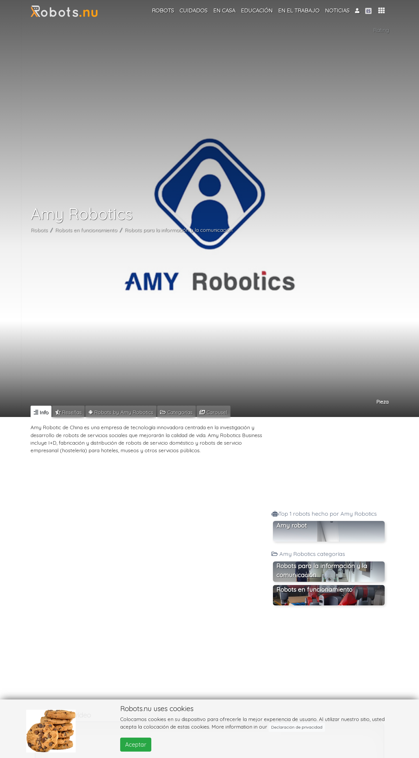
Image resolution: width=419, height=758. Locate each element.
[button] (381, 10)
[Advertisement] (328, 462)
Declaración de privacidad (296, 727)
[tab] (41, 412)
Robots (39, 230)
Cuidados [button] (193, 10)
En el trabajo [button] (298, 10)
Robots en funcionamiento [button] (314, 589)
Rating (381, 29)
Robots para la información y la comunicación (178, 230)
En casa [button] (224, 10)
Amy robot (291, 525)
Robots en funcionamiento (86, 230)
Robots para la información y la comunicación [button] (321, 570)
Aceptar (135, 744)
